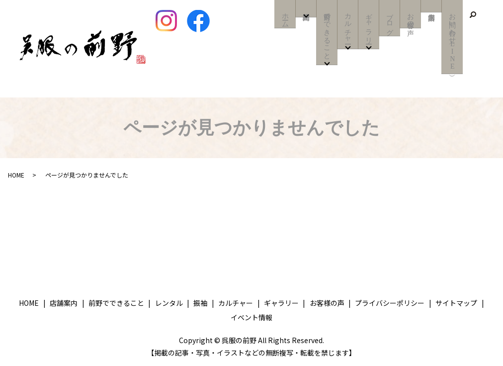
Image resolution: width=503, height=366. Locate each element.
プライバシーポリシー (389, 303)
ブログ (389, 22)
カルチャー (347, 26)
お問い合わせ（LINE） (452, 41)
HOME (16, 175)
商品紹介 (306, 10)
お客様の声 (410, 18)
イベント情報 (251, 317)
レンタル (169, 303)
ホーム (285, 18)
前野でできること (327, 34)
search (472, 14)
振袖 (200, 303)
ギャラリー (368, 26)
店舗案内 (431, 5)
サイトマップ (456, 303)
